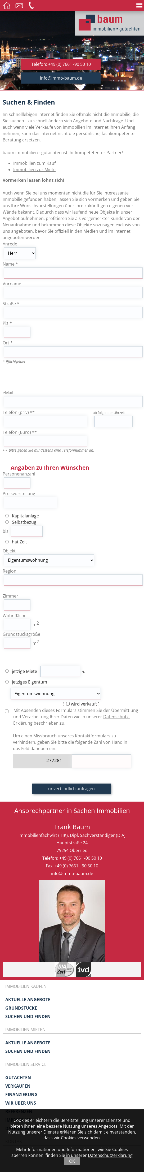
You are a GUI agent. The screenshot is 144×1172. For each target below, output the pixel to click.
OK (72, 1161)
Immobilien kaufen (26, 986)
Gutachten (18, 1077)
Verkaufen (17, 1086)
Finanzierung (21, 1094)
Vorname (12, 284)
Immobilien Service (26, 1064)
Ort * (8, 343)
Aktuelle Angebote (27, 999)
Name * (10, 264)
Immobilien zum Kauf (34, 163)
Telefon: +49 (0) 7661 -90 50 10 (61, 64)
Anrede (10, 244)
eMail (8, 393)
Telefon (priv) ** (19, 412)
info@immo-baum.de (61, 78)
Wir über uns (20, 1103)
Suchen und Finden (28, 1016)
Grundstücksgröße (21, 634)
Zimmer (10, 596)
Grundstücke (21, 1008)
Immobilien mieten (25, 1029)
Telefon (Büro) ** (20, 432)
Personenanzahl (19, 474)
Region (9, 571)
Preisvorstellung (19, 493)
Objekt (9, 551)
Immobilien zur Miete (34, 169)
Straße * (11, 303)
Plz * (7, 323)
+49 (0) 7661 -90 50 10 (80, 858)
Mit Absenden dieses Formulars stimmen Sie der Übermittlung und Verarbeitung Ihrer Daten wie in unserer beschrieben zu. (71, 716)
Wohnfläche (14, 616)
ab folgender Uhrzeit (109, 412)
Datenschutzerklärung (110, 1155)
